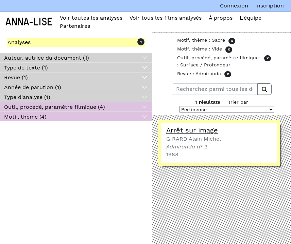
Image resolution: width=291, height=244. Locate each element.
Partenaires (75, 26)
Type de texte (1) (26, 67)
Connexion (234, 5)
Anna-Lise (29, 22)
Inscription (269, 5)
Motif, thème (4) (25, 117)
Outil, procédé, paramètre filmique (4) (54, 107)
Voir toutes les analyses (91, 18)
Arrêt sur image (192, 130)
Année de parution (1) (32, 87)
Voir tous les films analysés (166, 18)
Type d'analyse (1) (27, 97)
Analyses (19, 42)
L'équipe (250, 18)
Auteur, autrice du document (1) (46, 58)
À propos (221, 18)
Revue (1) (16, 77)
